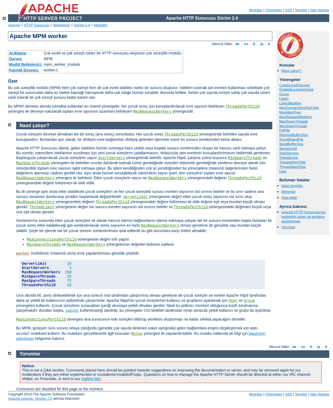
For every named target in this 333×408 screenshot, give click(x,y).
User (283, 171)
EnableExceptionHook (296, 89)
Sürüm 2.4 (82, 25)
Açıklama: (18, 53)
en (246, 44)
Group (284, 94)
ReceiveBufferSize (293, 135)
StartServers (289, 153)
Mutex (137, 334)
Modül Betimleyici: (25, 64)
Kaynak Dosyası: (24, 70)
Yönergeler (273, 10)
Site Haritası (319, 10)
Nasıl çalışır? (291, 71)
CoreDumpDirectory (294, 85)
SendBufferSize (291, 144)
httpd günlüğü (292, 186)
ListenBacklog (290, 103)
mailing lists (91, 379)
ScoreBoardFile (291, 139)
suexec (72, 310)
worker (23, 253)
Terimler (301, 10)
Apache (14, 25)
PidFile (284, 130)
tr (269, 44)
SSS (288, 10)
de (237, 44)
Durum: (16, 59)
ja (261, 44)
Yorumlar (288, 227)
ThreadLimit (288, 158)
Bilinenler (288, 192)
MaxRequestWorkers (152, 111)
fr (254, 44)
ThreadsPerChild (242, 106)
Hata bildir (289, 198)
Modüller (256, 10)
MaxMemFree (290, 112)
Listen (284, 99)
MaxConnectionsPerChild (299, 108)
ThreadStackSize (292, 167)
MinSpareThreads (293, 126)
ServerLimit (288, 148)
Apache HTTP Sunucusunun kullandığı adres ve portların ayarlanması (303, 216)
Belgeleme (61, 25)
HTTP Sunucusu (36, 25)
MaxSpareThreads (293, 121)
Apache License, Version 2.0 (30, 398)
